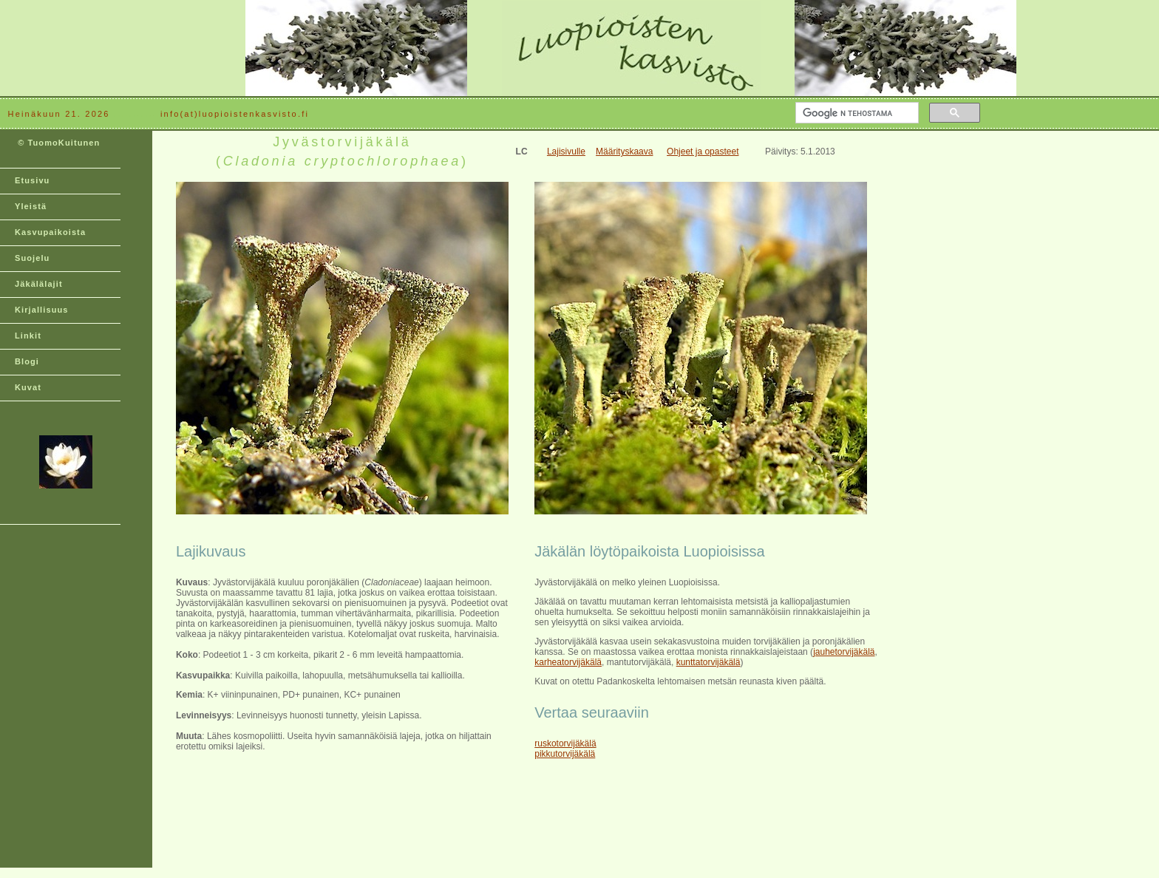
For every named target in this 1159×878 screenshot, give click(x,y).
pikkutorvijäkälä (564, 754)
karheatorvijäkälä (568, 662)
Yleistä (31, 206)
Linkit (28, 335)
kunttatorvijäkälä (708, 662)
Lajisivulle (566, 151)
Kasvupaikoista (50, 232)
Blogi (27, 361)
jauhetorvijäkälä (843, 652)
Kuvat (28, 387)
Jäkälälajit (39, 283)
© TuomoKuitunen (57, 148)
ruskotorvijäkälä (565, 743)
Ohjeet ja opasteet (702, 151)
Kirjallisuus (42, 309)
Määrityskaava (624, 151)
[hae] (855, 113)
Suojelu (32, 257)
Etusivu (32, 180)
